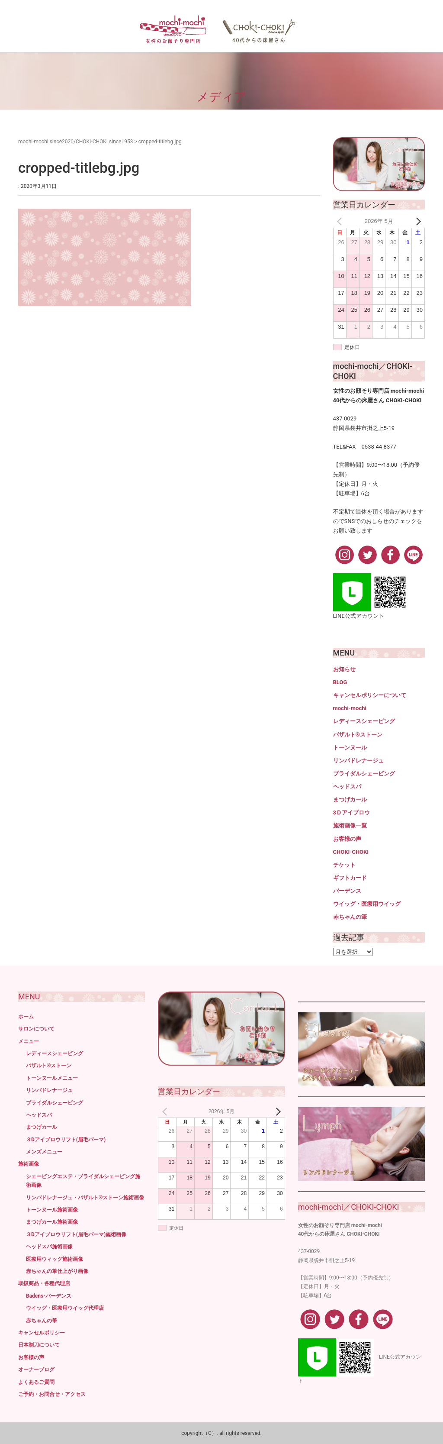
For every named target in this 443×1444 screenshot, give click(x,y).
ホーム (26, 1017)
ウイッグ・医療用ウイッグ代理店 (65, 1308)
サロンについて (36, 1029)
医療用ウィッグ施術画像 (54, 1259)
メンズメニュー (44, 1152)
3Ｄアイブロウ (351, 812)
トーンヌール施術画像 (52, 1210)
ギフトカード (350, 878)
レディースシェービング (364, 721)
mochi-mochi (349, 708)
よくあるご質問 (36, 1382)
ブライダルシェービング (364, 773)
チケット (344, 865)
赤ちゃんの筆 (350, 917)
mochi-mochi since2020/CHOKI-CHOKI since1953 (75, 142)
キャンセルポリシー (41, 1333)
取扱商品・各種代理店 (44, 1283)
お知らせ (344, 669)
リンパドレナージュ (358, 760)
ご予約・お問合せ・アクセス (52, 1394)
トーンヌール (350, 747)
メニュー (28, 1041)
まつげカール (350, 799)
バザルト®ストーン (357, 734)
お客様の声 (347, 839)
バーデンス (347, 891)
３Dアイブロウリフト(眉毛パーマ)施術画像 (76, 1234)
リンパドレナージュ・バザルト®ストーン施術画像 (85, 1198)
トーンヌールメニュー (52, 1078)
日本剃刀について (39, 1345)
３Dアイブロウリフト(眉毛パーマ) (66, 1140)
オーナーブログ (36, 1369)
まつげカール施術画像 (52, 1222)
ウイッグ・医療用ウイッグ (367, 904)
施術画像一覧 (350, 825)
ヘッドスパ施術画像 (49, 1247)
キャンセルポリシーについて (369, 695)
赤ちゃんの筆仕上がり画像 (57, 1271)
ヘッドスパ (347, 786)
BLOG (340, 682)
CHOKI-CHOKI (351, 852)
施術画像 (28, 1164)
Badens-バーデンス (48, 1296)
